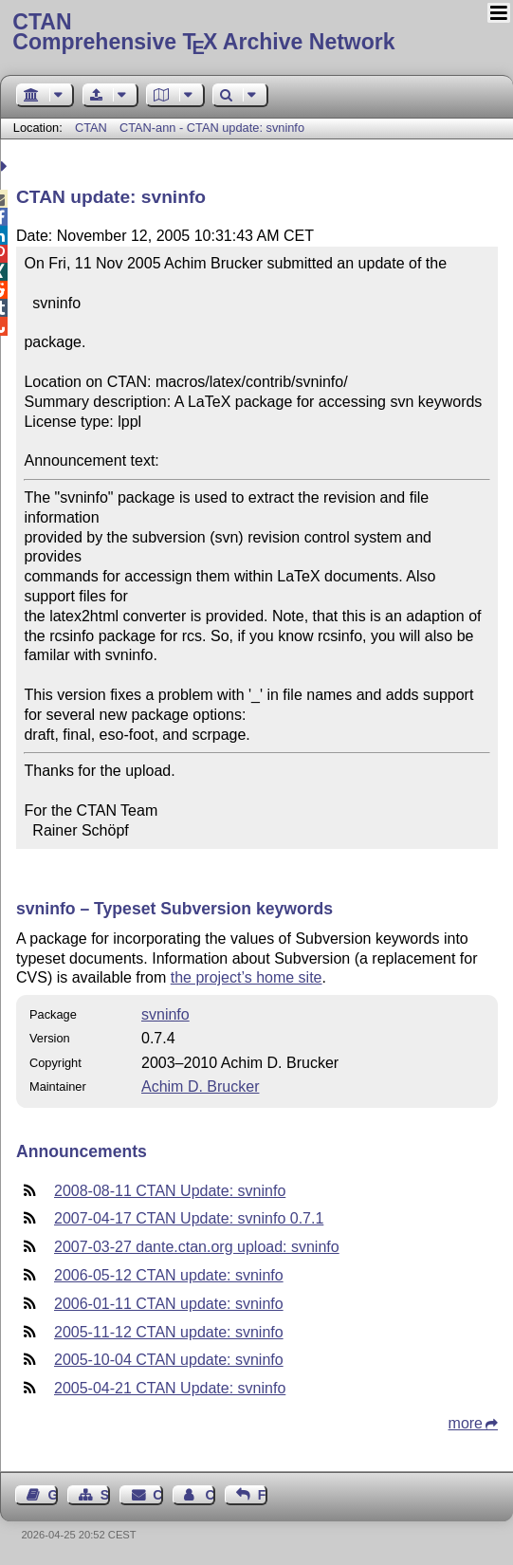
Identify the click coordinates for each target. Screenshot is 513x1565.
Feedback (262, 1494)
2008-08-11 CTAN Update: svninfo (169, 1191)
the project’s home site (246, 977)
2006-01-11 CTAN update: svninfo (169, 1304)
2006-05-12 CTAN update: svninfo (169, 1275)
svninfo (165, 1014)
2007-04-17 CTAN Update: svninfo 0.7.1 (188, 1218)
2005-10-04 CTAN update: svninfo (169, 1360)
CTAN (91, 127)
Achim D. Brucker (200, 1086)
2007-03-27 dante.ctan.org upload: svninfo (196, 1247)
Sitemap (105, 1494)
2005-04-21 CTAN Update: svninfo (169, 1388)
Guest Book (53, 1494)
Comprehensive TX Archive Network (256, 33)
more (466, 1423)
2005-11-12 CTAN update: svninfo (169, 1332)
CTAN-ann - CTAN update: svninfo (211, 127)
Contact (157, 1494)
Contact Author (209, 1494)
